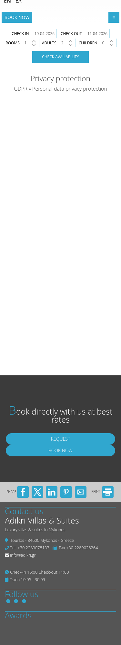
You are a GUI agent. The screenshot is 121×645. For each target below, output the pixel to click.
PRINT (103, 491)
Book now (17, 17)
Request (60, 439)
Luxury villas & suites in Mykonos (35, 530)
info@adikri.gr (22, 555)
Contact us (24, 511)
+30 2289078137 (33, 548)
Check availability (60, 56)
